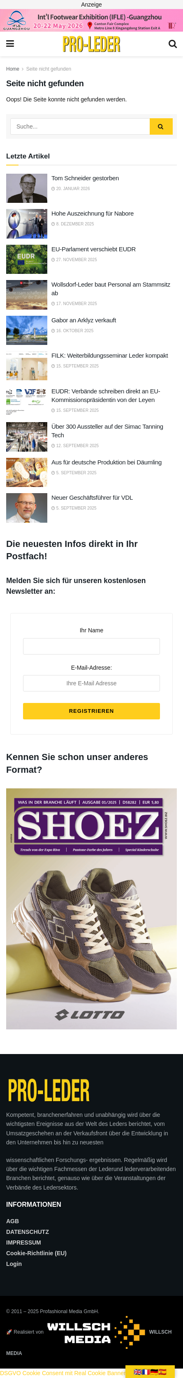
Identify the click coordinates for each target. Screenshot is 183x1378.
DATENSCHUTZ (27, 1232)
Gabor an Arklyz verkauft (83, 320)
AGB (12, 1221)
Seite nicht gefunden (48, 69)
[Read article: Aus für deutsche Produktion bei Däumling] (26, 472)
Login (14, 1264)
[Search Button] (173, 44)
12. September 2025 (75, 445)
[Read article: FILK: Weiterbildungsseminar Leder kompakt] (26, 366)
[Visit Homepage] (91, 44)
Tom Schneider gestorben (85, 178)
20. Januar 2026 (70, 188)
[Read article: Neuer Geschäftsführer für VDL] (26, 508)
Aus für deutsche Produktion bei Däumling (106, 462)
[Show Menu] (10, 44)
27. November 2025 (74, 259)
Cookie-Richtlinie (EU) (36, 1253)
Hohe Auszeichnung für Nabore (92, 213)
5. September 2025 (74, 473)
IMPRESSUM (23, 1242)
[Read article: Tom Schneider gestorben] (26, 188)
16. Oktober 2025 (72, 330)
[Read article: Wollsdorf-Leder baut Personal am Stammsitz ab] (26, 295)
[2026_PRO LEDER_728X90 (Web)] (91, 20)
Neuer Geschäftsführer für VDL (92, 497)
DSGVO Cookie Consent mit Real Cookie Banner (63, 1373)
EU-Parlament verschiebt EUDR (93, 249)
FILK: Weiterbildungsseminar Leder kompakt (109, 355)
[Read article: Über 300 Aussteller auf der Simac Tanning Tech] (26, 437)
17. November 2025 (74, 303)
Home (12, 69)
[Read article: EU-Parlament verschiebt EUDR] (26, 259)
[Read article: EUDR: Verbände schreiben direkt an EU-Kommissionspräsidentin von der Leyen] (26, 401)
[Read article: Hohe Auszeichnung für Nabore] (26, 224)
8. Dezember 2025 (72, 224)
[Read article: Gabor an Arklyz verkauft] (26, 330)
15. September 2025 (75, 366)
